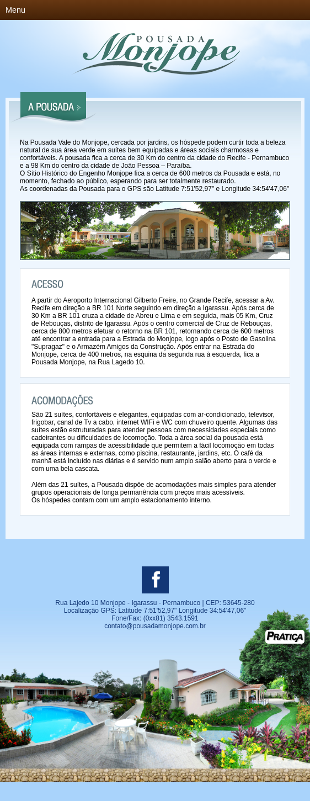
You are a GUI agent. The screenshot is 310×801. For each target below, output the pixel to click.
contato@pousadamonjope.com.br (155, 626)
